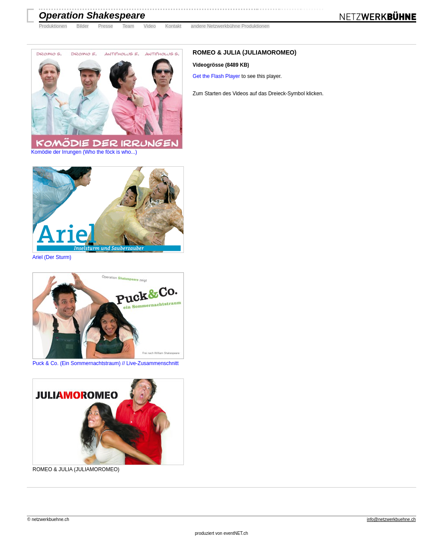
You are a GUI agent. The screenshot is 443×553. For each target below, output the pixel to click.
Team (128, 26)
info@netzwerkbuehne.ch (391, 519)
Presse (105, 26)
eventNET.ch (236, 533)
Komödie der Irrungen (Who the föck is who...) (107, 149)
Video (150, 26)
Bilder (83, 26)
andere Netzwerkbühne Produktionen (230, 26)
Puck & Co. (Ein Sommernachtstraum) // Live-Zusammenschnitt (107, 360)
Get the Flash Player (216, 76)
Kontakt (173, 26)
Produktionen (53, 26)
